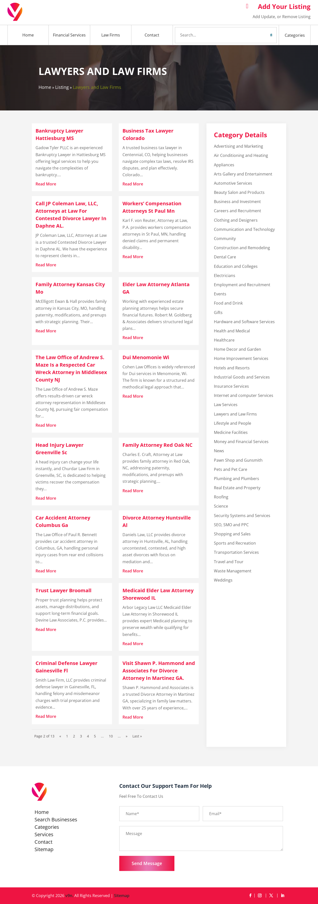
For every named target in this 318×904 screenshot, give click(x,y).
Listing (62, 87)
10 (111, 736)
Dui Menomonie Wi (145, 357)
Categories (295, 35)
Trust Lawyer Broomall (63, 590)
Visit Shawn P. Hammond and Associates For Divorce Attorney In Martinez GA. (158, 670)
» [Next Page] (126, 736)
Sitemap (44, 850)
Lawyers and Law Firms (97, 87)
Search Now (262, 35)
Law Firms (110, 35)
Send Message (147, 863)
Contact (152, 35)
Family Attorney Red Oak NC (157, 445)
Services (44, 835)
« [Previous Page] (60, 736)
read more (46, 184)
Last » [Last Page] (137, 736)
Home (28, 35)
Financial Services (69, 35)
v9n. (69, 895)
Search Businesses (56, 820)
